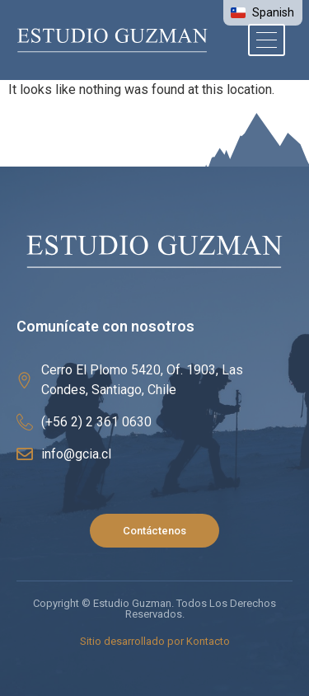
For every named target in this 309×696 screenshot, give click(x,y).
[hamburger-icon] (266, 40)
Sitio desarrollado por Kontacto (155, 641)
